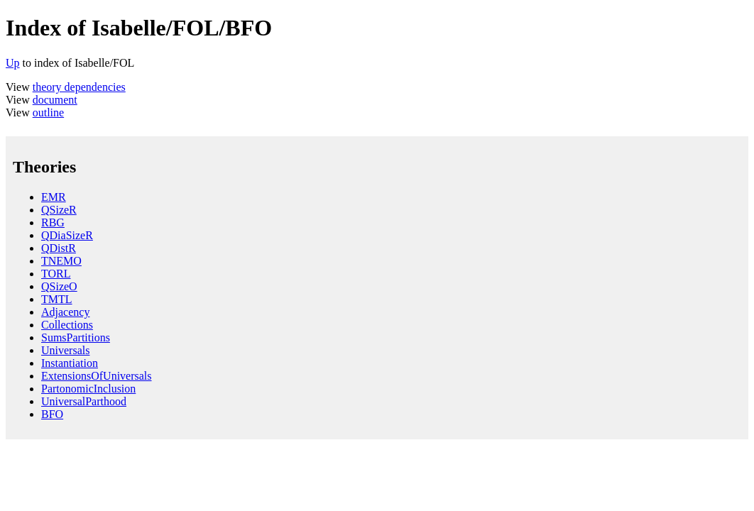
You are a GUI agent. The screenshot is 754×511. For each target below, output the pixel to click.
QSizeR (59, 210)
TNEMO (61, 261)
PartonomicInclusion (88, 389)
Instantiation (69, 363)
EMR (53, 197)
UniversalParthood (83, 401)
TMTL (56, 299)
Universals (65, 350)
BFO (52, 414)
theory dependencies (79, 87)
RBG (53, 222)
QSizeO (59, 286)
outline (48, 112)
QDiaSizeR (67, 235)
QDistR (58, 248)
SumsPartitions (75, 337)
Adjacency (65, 312)
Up (13, 63)
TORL (55, 274)
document (55, 100)
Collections (67, 325)
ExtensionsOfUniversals (96, 376)
